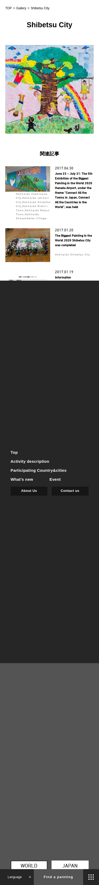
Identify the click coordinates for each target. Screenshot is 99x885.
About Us (29, 491)
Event (55, 479)
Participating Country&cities (39, 470)
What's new (22, 479)
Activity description (30, 461)
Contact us (70, 491)
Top (14, 452)
